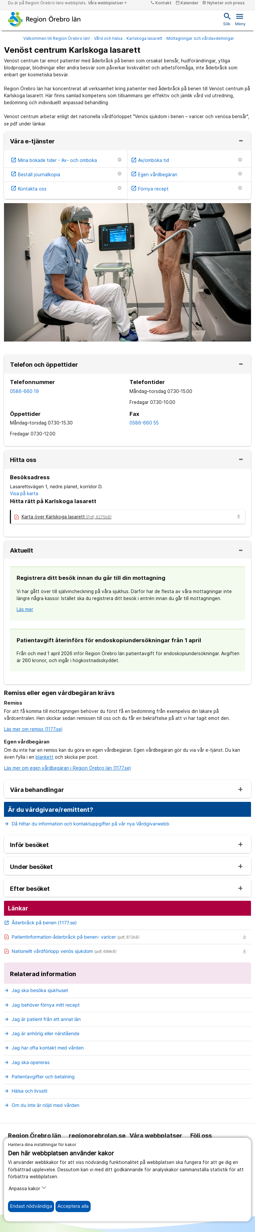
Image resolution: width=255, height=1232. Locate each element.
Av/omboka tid (150, 160)
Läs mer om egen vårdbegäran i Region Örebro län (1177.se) (67, 768)
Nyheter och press (223, 3)
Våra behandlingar (37, 790)
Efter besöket (30, 889)
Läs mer (25, 609)
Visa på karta (24, 493)
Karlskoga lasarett (144, 38)
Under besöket (31, 867)
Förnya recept (150, 189)
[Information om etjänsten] (120, 160)
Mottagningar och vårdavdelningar (200, 38)
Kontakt (161, 3)
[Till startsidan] (44, 19)
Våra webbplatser (108, 3)
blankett (44, 757)
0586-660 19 (24, 391)
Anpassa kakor (27, 1188)
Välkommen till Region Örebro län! (56, 38)
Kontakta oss (28, 189)
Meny (240, 19)
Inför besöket (29, 845)
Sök (227, 19)
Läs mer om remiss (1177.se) (33, 729)
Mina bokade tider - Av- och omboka (54, 160)
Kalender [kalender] (187, 3)
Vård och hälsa (108, 38)
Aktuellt (21, 551)
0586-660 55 (144, 422)
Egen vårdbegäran (154, 174)
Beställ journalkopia (35, 174)
